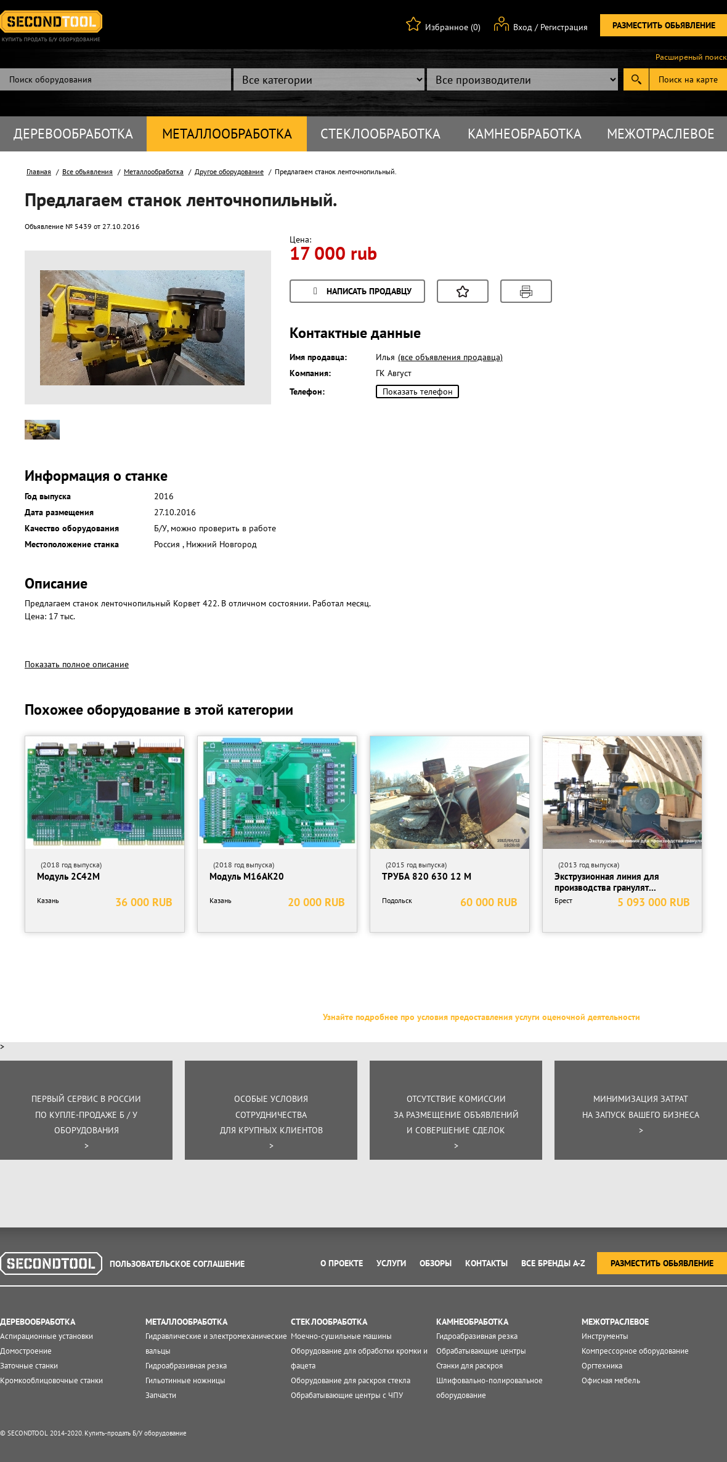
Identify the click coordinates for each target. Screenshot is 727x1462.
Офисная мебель (611, 1380)
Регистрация (564, 27)
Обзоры (436, 1263)
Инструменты (605, 1336)
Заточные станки (29, 1365)
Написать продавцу (360, 292)
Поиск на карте (688, 79)
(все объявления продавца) (450, 357)
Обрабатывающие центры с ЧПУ (347, 1395)
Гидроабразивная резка (186, 1365)
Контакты (486, 1263)
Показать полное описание (77, 664)
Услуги (391, 1263)
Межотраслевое (661, 133)
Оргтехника (602, 1365)
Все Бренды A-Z (553, 1263)
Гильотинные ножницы (185, 1380)
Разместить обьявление (663, 25)
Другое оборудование (229, 171)
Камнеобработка (525, 133)
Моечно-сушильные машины (341, 1336)
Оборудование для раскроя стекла (350, 1380)
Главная (38, 171)
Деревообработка (73, 133)
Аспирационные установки (46, 1336)
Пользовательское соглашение (177, 1263)
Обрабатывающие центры (481, 1351)
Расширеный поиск (691, 57)
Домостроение (26, 1351)
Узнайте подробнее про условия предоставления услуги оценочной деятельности (481, 1016)
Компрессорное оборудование (635, 1351)
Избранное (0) (453, 27)
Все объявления (87, 171)
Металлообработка (227, 133)
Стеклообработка (380, 133)
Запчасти (160, 1395)
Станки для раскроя (469, 1365)
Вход (522, 27)
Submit (636, 79)
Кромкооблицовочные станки (51, 1380)
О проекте (341, 1263)
